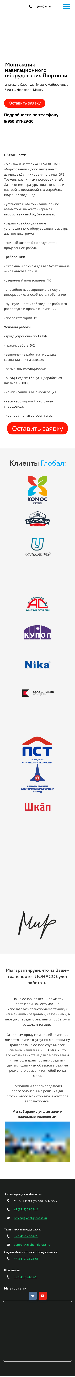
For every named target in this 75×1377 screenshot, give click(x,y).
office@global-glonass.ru (30, 1218)
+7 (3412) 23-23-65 (26, 1258)
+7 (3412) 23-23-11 (26, 1209)
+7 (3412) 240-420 (25, 1277)
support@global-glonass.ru (32, 1244)
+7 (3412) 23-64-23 (26, 1236)
